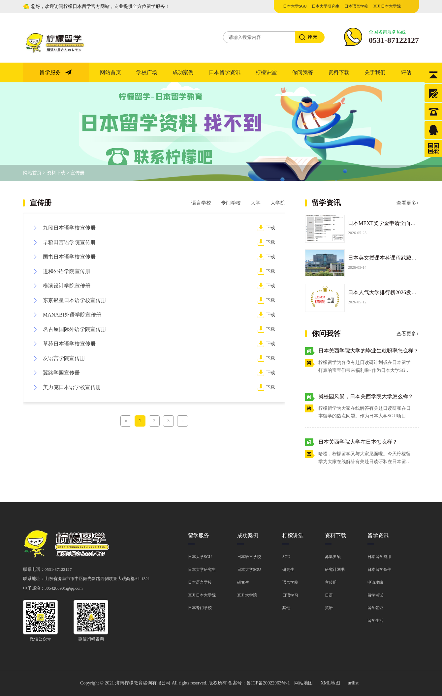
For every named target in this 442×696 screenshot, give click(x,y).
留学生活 (375, 620)
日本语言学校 (356, 6)
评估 (406, 72)
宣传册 (77, 172)
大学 (256, 203)
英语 (329, 607)
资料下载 (338, 72)
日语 (329, 595)
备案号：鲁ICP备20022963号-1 (259, 683)
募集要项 (333, 556)
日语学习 (290, 595)
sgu (286, 556)
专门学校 (231, 203)
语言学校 (201, 203)
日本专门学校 (200, 607)
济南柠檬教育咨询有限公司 (143, 683)
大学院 (277, 203)
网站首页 (110, 72)
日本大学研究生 (325, 6)
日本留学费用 (379, 556)
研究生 (243, 582)
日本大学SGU (295, 6)
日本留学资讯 (224, 72)
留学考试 (375, 595)
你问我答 (302, 72)
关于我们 (375, 72)
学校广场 (146, 72)
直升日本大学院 (387, 6)
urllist (353, 683)
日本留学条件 (379, 569)
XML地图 (330, 683)
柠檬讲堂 (266, 72)
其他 (286, 607)
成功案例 (183, 72)
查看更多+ (407, 203)
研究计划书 (335, 569)
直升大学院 (247, 595)
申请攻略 (375, 582)
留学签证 (375, 607)
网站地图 (303, 683)
